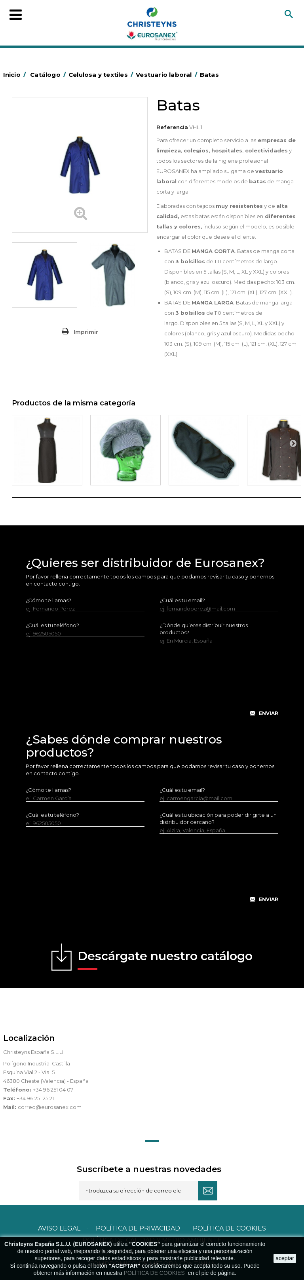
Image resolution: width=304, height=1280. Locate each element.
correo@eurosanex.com (50, 1107)
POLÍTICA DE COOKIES (155, 1273)
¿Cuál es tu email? (182, 600)
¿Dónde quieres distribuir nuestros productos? (204, 628)
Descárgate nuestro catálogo (165, 959)
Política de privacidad (138, 1228)
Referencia (172, 127)
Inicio (15, 74)
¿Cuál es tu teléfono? (52, 625)
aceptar (285, 1258)
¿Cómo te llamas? (48, 600)
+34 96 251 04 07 (53, 1089)
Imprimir (86, 332)
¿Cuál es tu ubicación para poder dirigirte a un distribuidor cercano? (218, 818)
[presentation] (152, 686)
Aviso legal (59, 1228)
